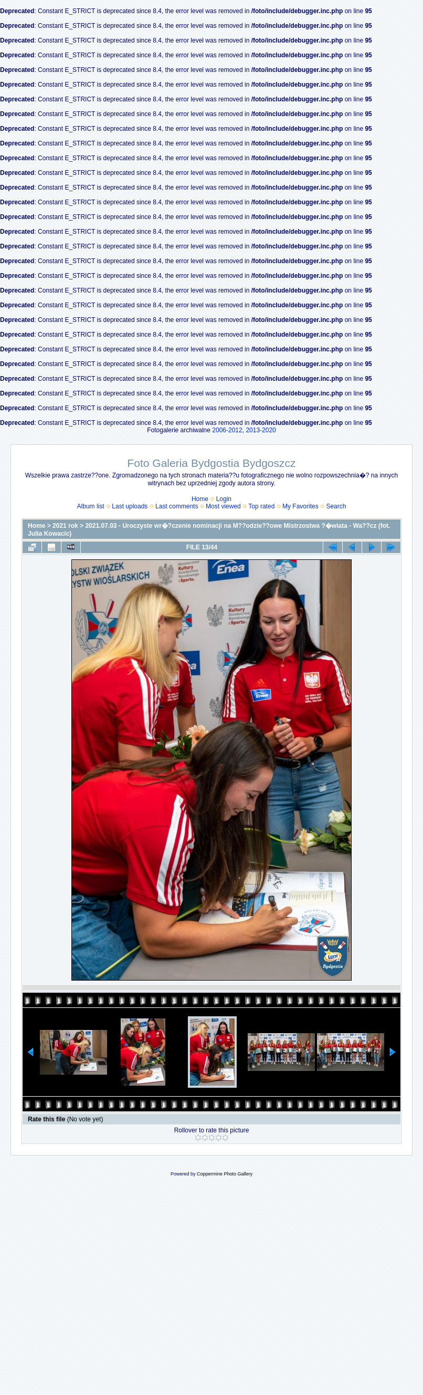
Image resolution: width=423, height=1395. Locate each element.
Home (200, 499)
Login (223, 499)
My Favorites (300, 506)
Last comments (176, 506)
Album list (90, 506)
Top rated (261, 506)
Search (336, 506)
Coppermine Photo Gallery (224, 1174)
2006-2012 (227, 430)
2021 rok (65, 525)
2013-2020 (261, 430)
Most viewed (223, 506)
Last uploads (129, 506)
